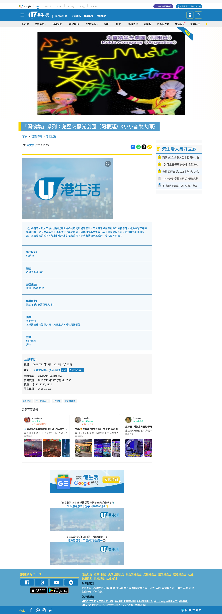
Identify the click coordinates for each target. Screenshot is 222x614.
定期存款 (101, 16)
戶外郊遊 (99, 578)
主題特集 (195, 24)
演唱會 (25, 24)
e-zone (93, 6)
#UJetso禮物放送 (91, 605)
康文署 (30, 145)
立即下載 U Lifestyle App (190, 6)
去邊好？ (180, 24)
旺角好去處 (179, 574)
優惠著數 (39, 24)
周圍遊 (147, 24)
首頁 (24, 136)
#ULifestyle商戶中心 (114, 605)
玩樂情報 (57, 24)
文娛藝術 (71, 401)
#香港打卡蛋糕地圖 (125, 601)
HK (37, 6)
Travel (48, 6)
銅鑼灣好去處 (134, 574)
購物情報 (74, 24)
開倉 (103, 574)
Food (59, 6)
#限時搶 (183, 601)
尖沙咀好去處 (116, 574)
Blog (82, 6)
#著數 (130, 605)
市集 (96, 574)
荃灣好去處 (164, 574)
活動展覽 (51, 136)
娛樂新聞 (88, 16)
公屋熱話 (76, 16)
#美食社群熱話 (105, 601)
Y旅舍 (57, 401)
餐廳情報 (87, 578)
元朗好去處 (149, 574)
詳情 (28, 344)
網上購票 (31, 341)
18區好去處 (163, 24)
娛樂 (106, 24)
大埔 (64, 370)
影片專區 (133, 24)
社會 (118, 24)
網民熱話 (87, 588)
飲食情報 (91, 24)
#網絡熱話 (140, 605)
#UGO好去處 (89, 601)
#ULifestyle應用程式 (166, 601)
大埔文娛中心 (76, 370)
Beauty (71, 6)
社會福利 (111, 578)
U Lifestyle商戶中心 (163, 6)
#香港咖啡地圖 (145, 601)
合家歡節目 (43, 401)
